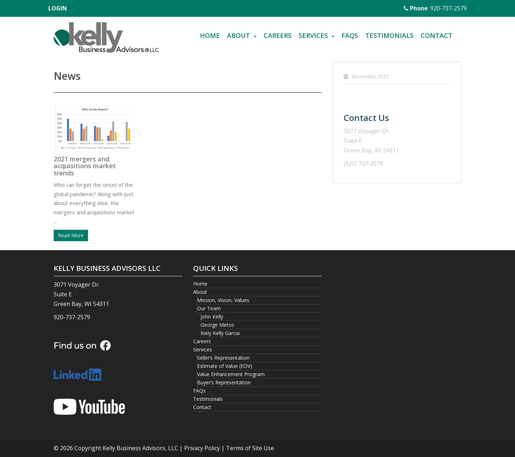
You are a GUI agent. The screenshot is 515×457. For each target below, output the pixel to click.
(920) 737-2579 (363, 163)
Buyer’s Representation (224, 382)
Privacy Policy (202, 448)
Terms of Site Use (250, 448)
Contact (436, 35)
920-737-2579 (72, 317)
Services (313, 35)
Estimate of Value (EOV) (224, 366)
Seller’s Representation (223, 357)
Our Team (209, 308)
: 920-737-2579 (435, 8)
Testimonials (389, 35)
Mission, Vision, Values (223, 300)
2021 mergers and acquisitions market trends (85, 166)
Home (210, 35)
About (238, 35)
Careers (277, 35)
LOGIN (57, 8)
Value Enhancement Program (231, 374)
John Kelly (212, 316)
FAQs (350, 35)
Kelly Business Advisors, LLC (140, 448)
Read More (71, 235)
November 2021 (370, 76)
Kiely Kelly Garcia (220, 333)
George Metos (217, 324)
